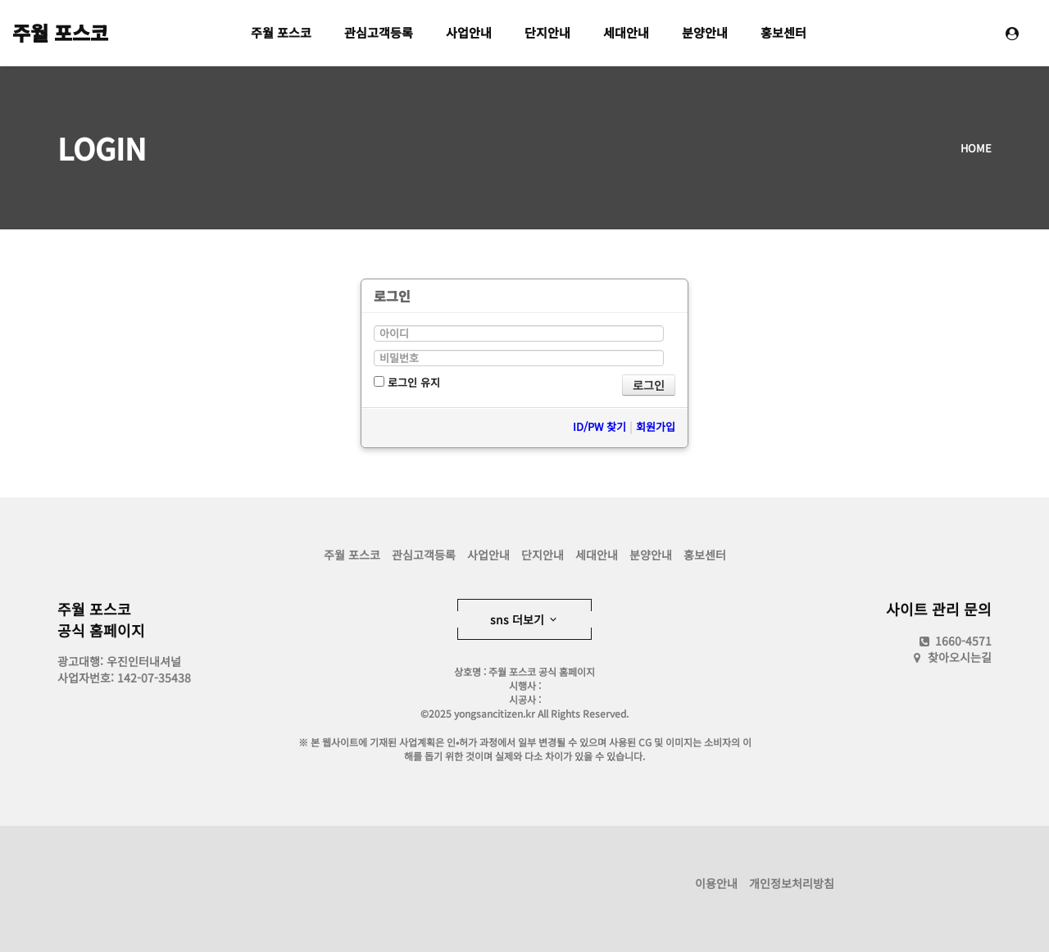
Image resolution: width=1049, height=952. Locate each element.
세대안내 (626, 32)
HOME (976, 148)
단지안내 (547, 32)
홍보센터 (783, 32)
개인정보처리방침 (791, 883)
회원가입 (655, 426)
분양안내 (705, 32)
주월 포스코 (60, 32)
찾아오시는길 (960, 657)
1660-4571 (954, 640)
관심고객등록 (378, 32)
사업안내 (469, 32)
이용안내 (716, 883)
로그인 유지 (407, 382)
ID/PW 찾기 (599, 426)
